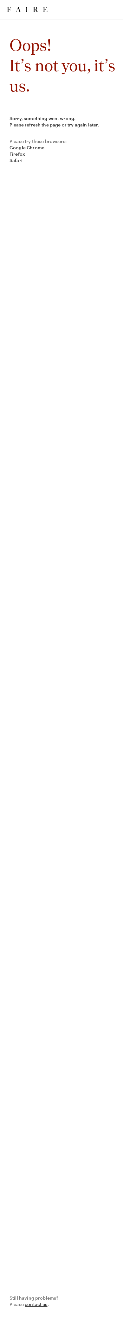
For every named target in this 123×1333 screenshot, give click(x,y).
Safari (16, 160)
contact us (36, 1304)
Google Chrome (27, 147)
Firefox (17, 154)
